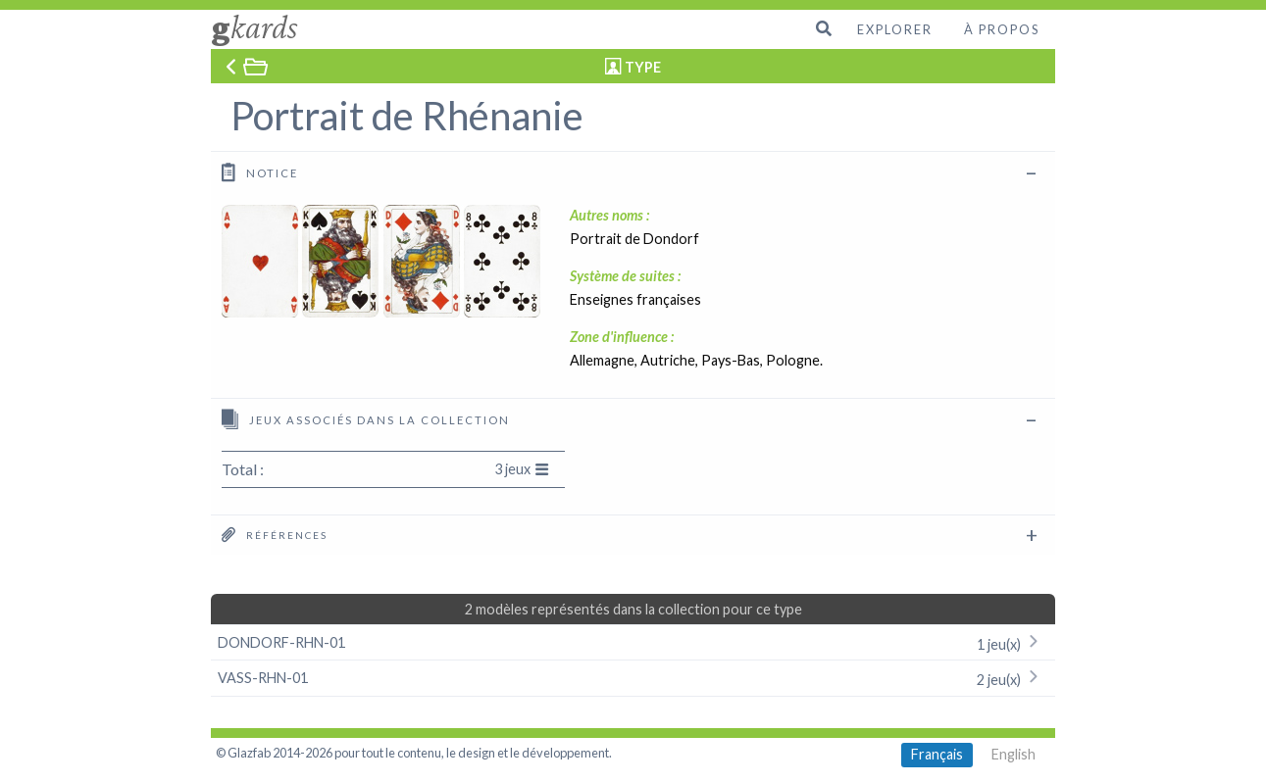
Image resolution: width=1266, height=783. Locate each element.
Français (937, 754)
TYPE (643, 67)
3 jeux (521, 469)
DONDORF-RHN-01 (633, 642)
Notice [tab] (260, 172)
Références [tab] (275, 534)
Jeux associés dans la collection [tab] (366, 419)
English (1013, 754)
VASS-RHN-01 (633, 678)
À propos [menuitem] (1001, 29)
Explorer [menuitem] (895, 29)
